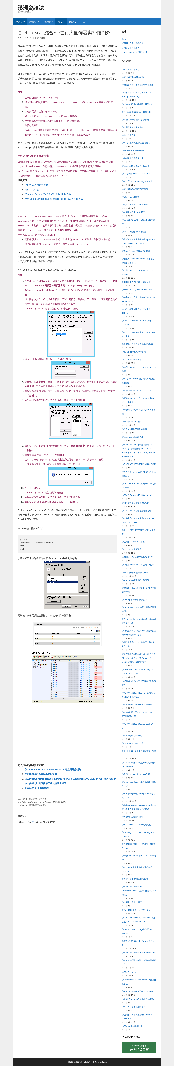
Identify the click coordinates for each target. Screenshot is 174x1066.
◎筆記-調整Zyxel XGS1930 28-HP (137, 173)
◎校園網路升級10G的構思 (133, 212)
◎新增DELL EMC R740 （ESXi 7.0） (138, 390)
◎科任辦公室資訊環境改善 (133, 1006)
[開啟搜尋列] (157, 21)
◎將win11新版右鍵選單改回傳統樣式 (138, 104)
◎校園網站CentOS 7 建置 (133, 541)
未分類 (83, 21)
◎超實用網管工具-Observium (135, 204)
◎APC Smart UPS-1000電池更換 (136, 824)
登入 (34, 822)
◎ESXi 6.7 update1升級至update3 (137, 495)
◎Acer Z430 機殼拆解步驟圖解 (135, 580)
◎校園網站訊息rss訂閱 (132, 902)
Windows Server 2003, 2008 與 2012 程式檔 (48, 194)
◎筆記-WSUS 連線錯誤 (37, 788)
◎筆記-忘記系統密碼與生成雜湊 (136, 142)
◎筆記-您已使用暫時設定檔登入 (136, 572)
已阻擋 (139, 1048)
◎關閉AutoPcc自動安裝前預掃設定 (137, 557)
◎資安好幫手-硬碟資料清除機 (135, 879)
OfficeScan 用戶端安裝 (36, 184)
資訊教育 (72, 21)
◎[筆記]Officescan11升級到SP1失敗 (138, 564)
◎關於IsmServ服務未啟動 (133, 150)
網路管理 (35, 21)
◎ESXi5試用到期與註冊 (132, 1026)
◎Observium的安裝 (131, 196)
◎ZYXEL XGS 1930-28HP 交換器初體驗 (139, 464)
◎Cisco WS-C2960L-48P (132, 437)
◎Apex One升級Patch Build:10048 (137, 289)
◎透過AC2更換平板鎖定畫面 (134, 429)
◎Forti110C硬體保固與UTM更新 (136, 910)
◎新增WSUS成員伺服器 (132, 817)
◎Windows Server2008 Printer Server (139, 952)
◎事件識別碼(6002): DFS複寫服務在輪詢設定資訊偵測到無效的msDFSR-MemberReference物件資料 (139, 658)
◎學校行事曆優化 (129, 135)
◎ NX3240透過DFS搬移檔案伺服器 (137, 282)
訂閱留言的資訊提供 (130, 47)
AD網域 (23, 799)
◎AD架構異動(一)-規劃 (132, 735)
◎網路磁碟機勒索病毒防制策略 (41, 774)
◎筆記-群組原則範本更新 (133, 77)
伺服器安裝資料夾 (38, 102)
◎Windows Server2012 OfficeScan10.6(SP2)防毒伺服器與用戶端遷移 (139, 890)
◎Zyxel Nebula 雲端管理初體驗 (136, 251)
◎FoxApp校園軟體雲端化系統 (33, 805)
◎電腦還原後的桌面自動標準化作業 (137, 84)
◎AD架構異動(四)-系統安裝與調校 (137, 704)
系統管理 (21, 21)
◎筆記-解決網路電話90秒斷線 (135, 189)
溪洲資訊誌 (31, 7)
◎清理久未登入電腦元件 (132, 127)
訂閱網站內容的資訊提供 (132, 43)
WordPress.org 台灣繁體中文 (135, 52)
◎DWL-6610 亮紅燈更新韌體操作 (136, 510)
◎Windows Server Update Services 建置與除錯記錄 (53, 769)
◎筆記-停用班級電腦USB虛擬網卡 (137, 112)
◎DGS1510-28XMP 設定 (133, 743)
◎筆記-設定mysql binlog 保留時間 (137, 181)
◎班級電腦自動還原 (130, 69)
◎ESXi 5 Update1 (130, 972)
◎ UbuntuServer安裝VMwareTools (137, 991)
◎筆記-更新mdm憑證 (131, 421)
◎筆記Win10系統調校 (131, 549)
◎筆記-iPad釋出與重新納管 (134, 351)
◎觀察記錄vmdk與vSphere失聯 (136, 774)
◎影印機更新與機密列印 (132, 158)
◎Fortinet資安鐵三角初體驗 (134, 231)
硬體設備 (49, 21)
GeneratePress (101, 1062)
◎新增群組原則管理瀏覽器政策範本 (137, 344)
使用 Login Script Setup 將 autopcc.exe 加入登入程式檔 (54, 198)
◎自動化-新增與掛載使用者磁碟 (136, 119)
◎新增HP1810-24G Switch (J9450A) (138, 999)
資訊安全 (61, 21)
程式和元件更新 (33, 189)
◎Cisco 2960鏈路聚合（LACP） (136, 166)
